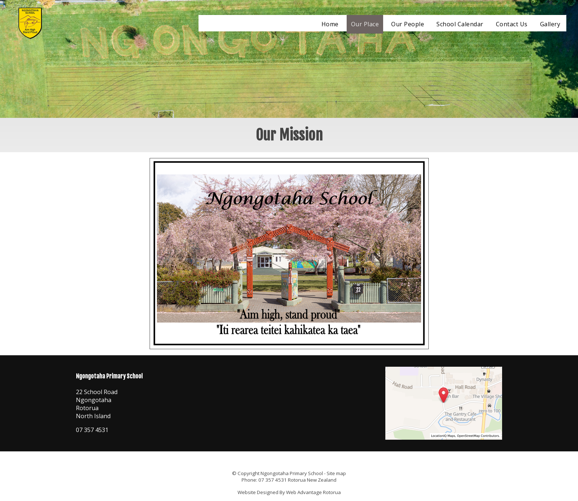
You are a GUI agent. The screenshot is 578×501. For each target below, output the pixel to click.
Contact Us (512, 24)
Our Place (365, 24)
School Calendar (459, 24)
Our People (407, 24)
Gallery (550, 24)
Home (330, 24)
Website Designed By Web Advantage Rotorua (289, 492)
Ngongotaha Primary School (292, 473)
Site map (336, 473)
